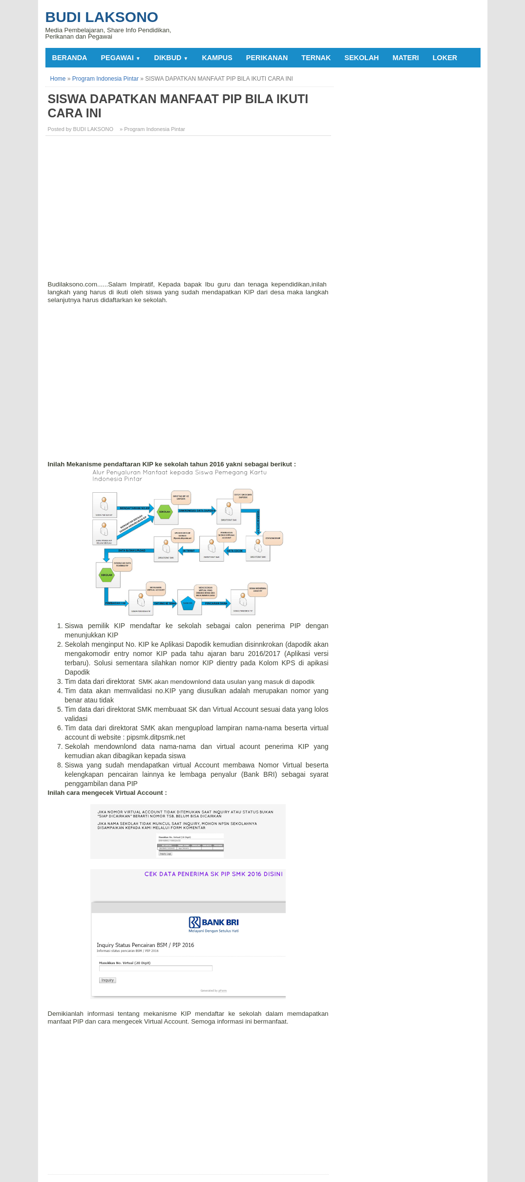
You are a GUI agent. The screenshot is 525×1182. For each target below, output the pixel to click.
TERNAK (316, 58)
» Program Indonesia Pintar (152, 129)
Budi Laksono (102, 17)
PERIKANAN (267, 58)
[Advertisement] (189, 211)
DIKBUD (171, 58)
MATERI (406, 58)
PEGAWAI (120, 58)
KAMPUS (217, 58)
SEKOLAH (361, 58)
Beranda (69, 58)
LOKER (445, 58)
